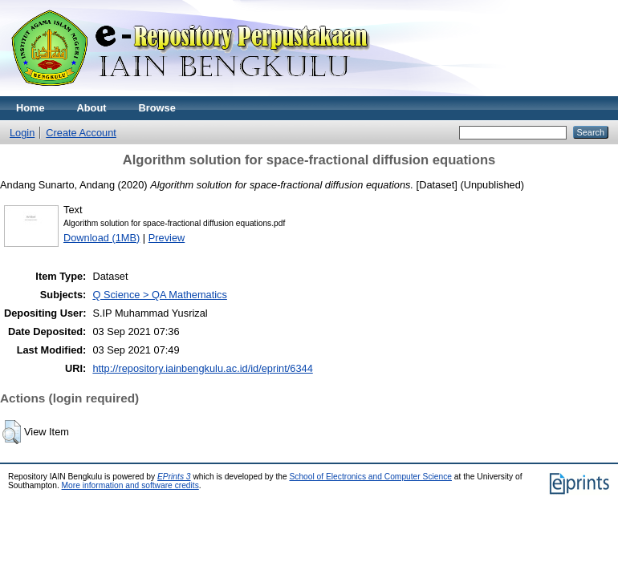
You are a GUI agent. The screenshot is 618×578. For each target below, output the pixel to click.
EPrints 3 (174, 476)
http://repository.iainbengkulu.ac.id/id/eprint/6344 (202, 368)
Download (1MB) (101, 238)
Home (30, 108)
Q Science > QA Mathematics (159, 295)
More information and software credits (130, 485)
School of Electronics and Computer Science (370, 476)
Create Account (81, 133)
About (92, 108)
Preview (166, 238)
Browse (157, 108)
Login (22, 133)
